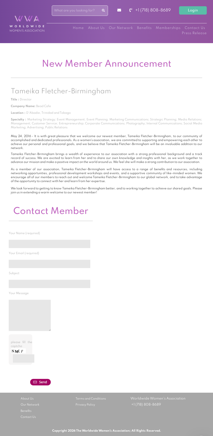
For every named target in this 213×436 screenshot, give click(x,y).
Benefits (144, 28)
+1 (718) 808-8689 (150, 10)
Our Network (121, 28)
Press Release (194, 33)
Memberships (168, 28)
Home (78, 28)
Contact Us (195, 28)
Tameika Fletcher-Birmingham (61, 91)
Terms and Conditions (91, 398)
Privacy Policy (85, 404)
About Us (96, 28)
